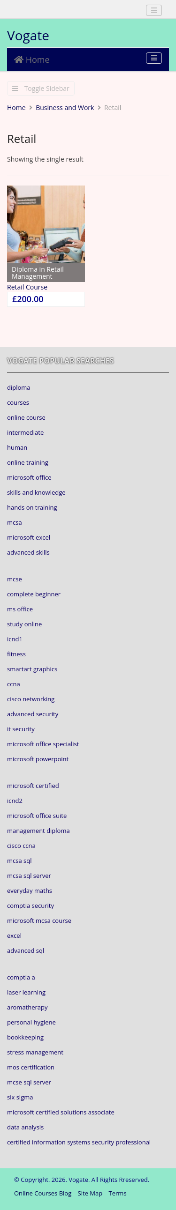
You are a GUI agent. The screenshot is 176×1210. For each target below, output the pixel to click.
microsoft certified (33, 785)
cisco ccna (21, 845)
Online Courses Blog (42, 1193)
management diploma (38, 830)
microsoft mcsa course (39, 920)
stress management (35, 1052)
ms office (20, 609)
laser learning (26, 992)
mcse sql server (29, 1082)
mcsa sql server (29, 875)
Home (32, 59)
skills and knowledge (36, 492)
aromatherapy (27, 1007)
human (17, 447)
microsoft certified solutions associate (61, 1112)
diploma (19, 387)
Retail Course (27, 286)
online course (26, 417)
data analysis (25, 1127)
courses (18, 402)
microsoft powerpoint (38, 759)
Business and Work (65, 107)
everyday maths (29, 890)
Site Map (90, 1193)
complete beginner (34, 594)
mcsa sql (19, 860)
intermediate (25, 432)
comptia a (21, 977)
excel (14, 935)
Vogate (28, 35)
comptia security (30, 905)
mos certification (30, 1067)
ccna (13, 684)
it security (21, 729)
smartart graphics (32, 669)
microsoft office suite (37, 815)
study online (24, 624)
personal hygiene (31, 1022)
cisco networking (30, 699)
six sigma (20, 1097)
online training (27, 462)
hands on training (32, 507)
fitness (16, 654)
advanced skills (28, 552)
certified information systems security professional (79, 1142)
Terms (118, 1193)
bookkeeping (25, 1037)
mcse (14, 579)
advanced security (32, 714)
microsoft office (29, 477)
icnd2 (15, 800)
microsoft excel (28, 537)
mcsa (14, 522)
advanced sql (25, 950)
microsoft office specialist (43, 744)
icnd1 (15, 639)
